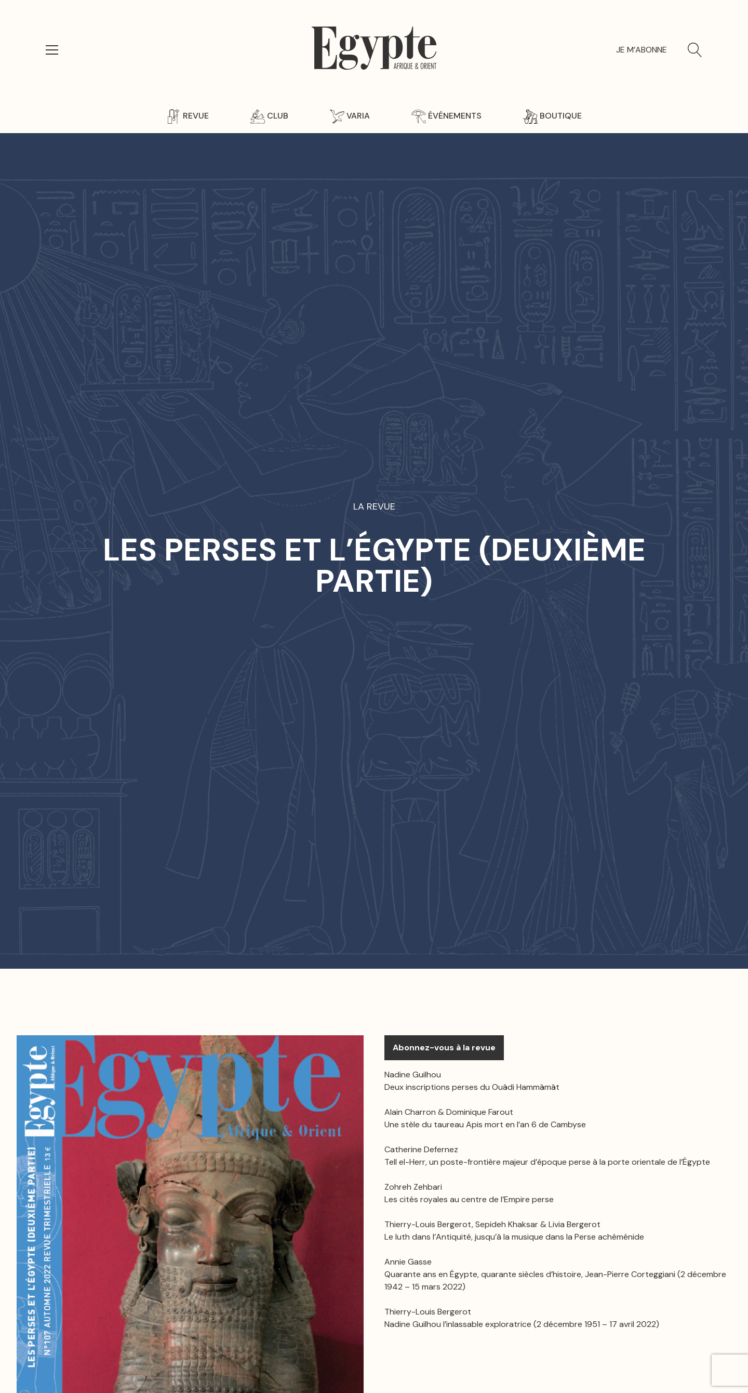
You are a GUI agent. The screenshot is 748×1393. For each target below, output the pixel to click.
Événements (446, 115)
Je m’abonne (641, 49)
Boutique (552, 115)
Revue (187, 115)
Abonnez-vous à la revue (444, 1047)
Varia (350, 115)
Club (269, 115)
